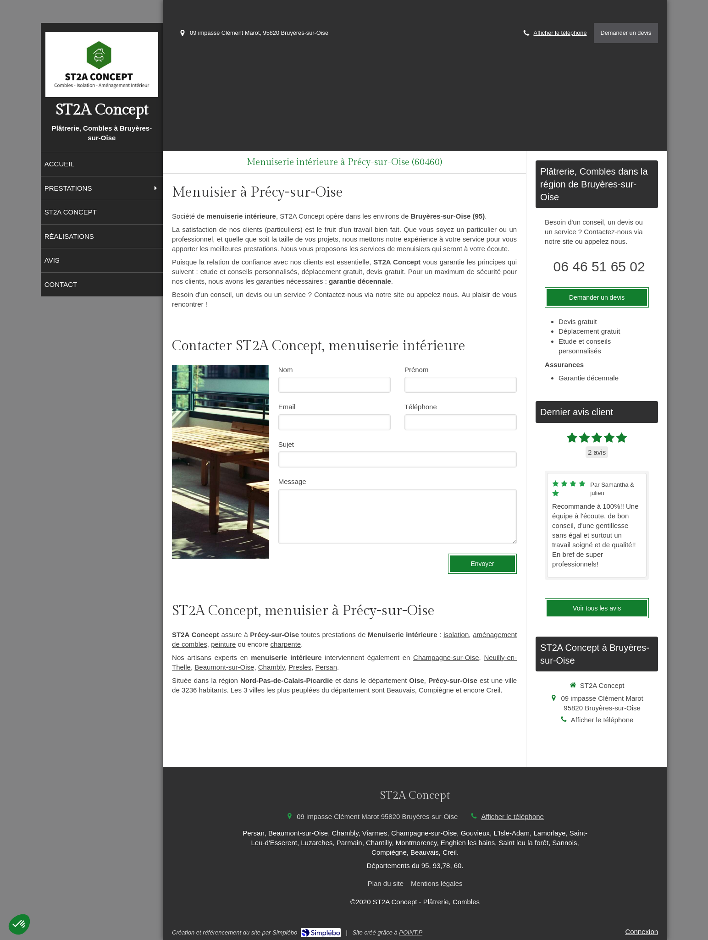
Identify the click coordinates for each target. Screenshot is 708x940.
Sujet (286, 444)
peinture (223, 644)
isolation (456, 634)
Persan (326, 667)
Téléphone (420, 407)
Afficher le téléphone (560, 32)
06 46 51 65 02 (599, 266)
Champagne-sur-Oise (446, 657)
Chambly (271, 667)
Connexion (641, 931)
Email (287, 407)
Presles (299, 667)
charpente (285, 644)
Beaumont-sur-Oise (224, 667)
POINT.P (410, 932)
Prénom (416, 370)
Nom (285, 370)
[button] (19, 924)
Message (292, 481)
